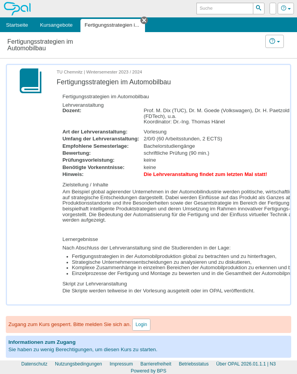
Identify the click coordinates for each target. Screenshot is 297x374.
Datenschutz (34, 364)
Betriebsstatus (193, 364)
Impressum (121, 364)
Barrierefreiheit (155, 364)
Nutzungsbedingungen (78, 364)
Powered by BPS (148, 371)
